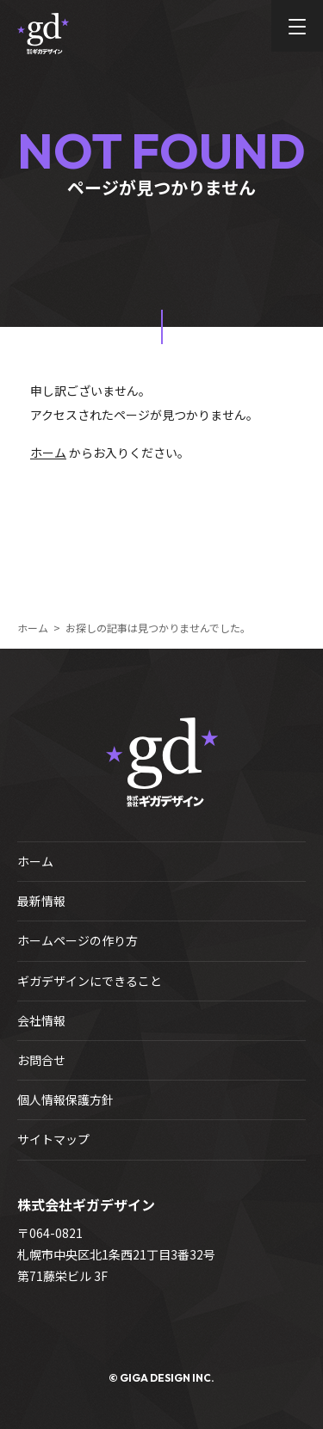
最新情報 (41, 900)
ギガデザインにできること (89, 980)
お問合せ (41, 1060)
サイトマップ (53, 1139)
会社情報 (41, 1020)
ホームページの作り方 (77, 940)
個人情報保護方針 (65, 1099)
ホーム (48, 452)
